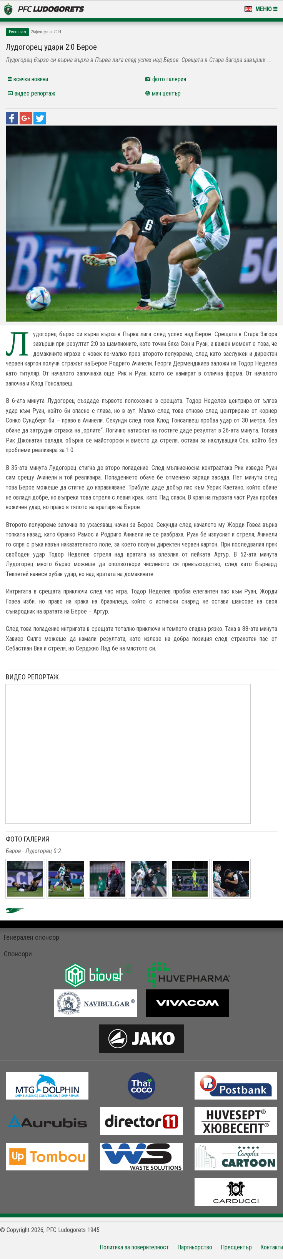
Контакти (271, 1247)
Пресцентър (236, 1247)
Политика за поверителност (134, 1247)
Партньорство (194, 1247)
